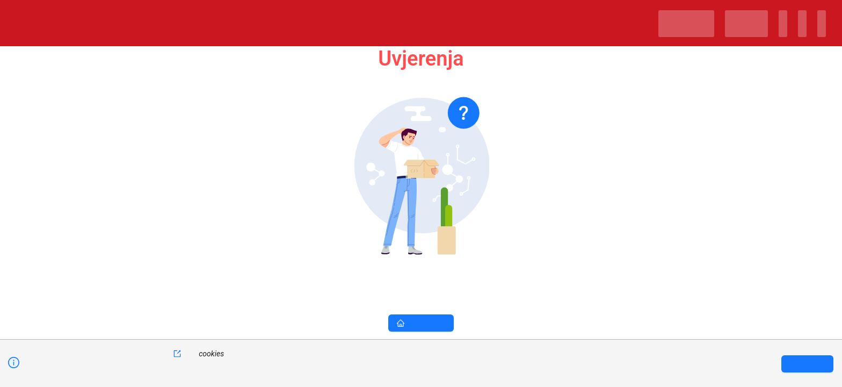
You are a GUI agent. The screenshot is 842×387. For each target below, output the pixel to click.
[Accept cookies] (807, 363)
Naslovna (421, 323)
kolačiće (162, 353)
